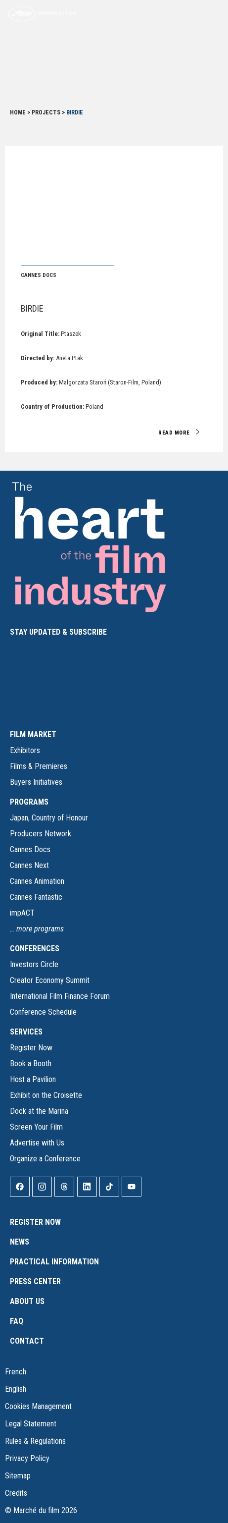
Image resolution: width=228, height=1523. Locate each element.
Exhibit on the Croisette (46, 1095)
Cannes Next (29, 865)
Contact (27, 1341)
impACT (22, 913)
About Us (27, 1301)
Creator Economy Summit (50, 980)
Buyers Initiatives (36, 782)
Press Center (35, 1281)
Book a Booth (30, 1063)
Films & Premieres (38, 766)
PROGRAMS (29, 802)
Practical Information (54, 1261)
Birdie (32, 308)
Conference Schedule (43, 1012)
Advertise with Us (37, 1142)
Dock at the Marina (39, 1111)
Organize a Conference (45, 1158)
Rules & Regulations (35, 1441)
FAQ (16, 1321)
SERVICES (26, 1031)
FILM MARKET (33, 734)
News (19, 1242)
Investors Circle (34, 964)
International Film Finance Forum (60, 996)
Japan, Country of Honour (49, 817)
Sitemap (18, 1475)
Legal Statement (30, 1423)
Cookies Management (38, 1406)
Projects (46, 112)
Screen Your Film (36, 1127)
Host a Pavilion (33, 1079)
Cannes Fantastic (36, 897)
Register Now (31, 1047)
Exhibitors (25, 750)
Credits (16, 1493)
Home (18, 112)
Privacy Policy (27, 1458)
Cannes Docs (30, 849)
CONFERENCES (34, 948)
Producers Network (40, 833)
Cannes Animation (37, 881)
